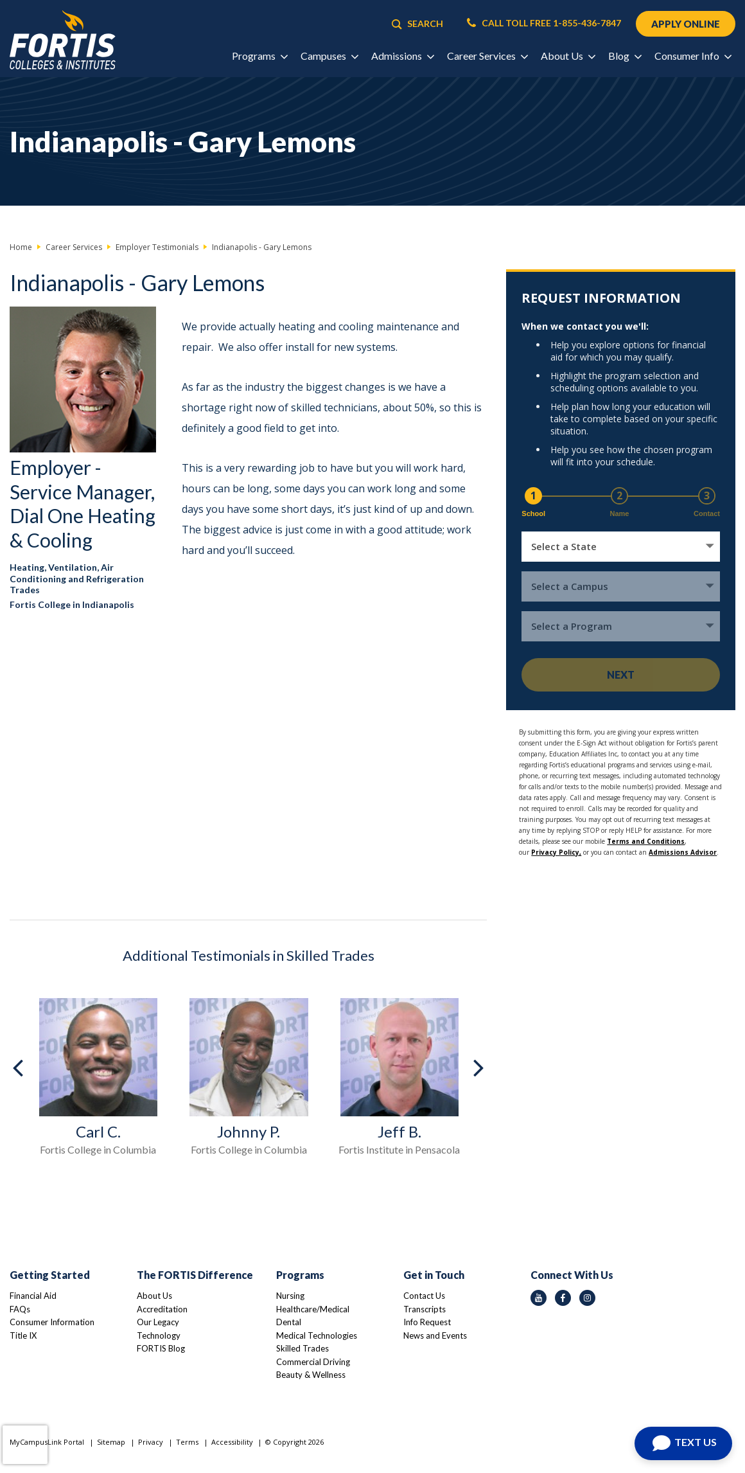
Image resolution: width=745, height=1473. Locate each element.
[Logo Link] (63, 40)
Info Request (427, 1322)
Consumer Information (52, 1322)
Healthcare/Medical (312, 1309)
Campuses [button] (329, 55)
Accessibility (232, 1442)
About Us (154, 1295)
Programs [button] (259, 55)
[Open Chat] (683, 1443)
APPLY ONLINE (685, 24)
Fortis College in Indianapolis (72, 604)
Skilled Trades (302, 1348)
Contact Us (424, 1295)
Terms (187, 1442)
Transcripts (424, 1309)
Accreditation (162, 1309)
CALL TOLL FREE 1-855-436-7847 (544, 23)
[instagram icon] (587, 1298)
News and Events (435, 1335)
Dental (288, 1322)
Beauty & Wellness (311, 1375)
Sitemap (111, 1442)
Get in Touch (433, 1275)
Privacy (150, 1442)
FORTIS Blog (161, 1348)
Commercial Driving (313, 1362)
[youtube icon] (538, 1298)
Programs (300, 1275)
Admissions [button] (402, 55)
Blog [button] (624, 55)
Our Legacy (158, 1322)
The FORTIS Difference (195, 1275)
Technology (158, 1335)
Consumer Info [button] (692, 55)
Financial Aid (33, 1295)
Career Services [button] (487, 55)
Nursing (290, 1295)
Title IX (23, 1335)
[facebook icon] (563, 1298)
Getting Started (50, 1275)
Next (621, 674)
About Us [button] (568, 55)
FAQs (20, 1309)
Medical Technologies (316, 1335)
